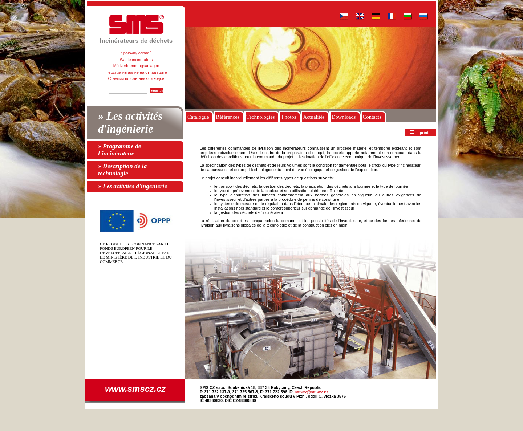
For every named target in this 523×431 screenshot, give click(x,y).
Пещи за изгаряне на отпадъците (136, 72)
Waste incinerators (136, 59)
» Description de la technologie (122, 170)
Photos (288, 117)
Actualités (313, 117)
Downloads (344, 117)
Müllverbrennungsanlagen (136, 66)
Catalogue (198, 117)
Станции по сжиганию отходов (136, 78)
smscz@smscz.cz (311, 392)
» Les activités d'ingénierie (130, 122)
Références (227, 117)
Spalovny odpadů (136, 53)
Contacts (372, 117)
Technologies (261, 117)
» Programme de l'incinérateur (119, 150)
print (424, 132)
